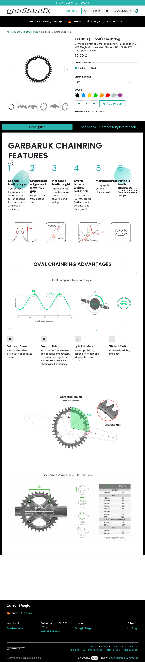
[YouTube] (136, 628)
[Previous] (14, 231)
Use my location (113, 21)
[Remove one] (79, 103)
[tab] (37, 127)
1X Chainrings (30, 32)
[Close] (140, 21)
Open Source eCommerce (123, 658)
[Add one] (94, 103)
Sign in (96, 10)
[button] (85, 11)
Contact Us (72, 10)
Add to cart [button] (112, 104)
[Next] (130, 231)
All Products (13, 32)
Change (94, 21)
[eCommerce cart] (107, 11)
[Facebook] (132, 628)
